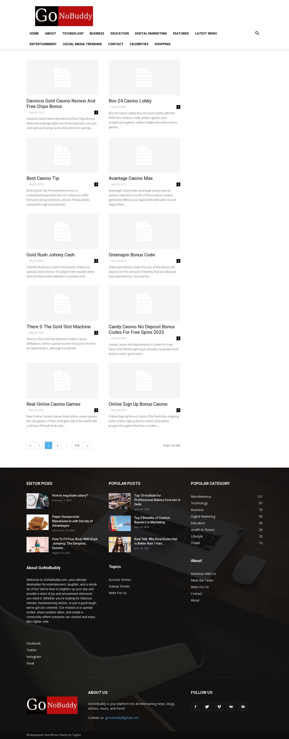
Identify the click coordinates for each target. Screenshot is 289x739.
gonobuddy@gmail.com (122, 718)
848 (77, 445)
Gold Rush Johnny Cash (51, 254)
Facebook (34, 643)
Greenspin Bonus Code (132, 254)
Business (97, 33)
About (50, 33)
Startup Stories (119, 586)
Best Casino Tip (43, 178)
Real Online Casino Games (53, 404)
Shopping (163, 44)
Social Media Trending (82, 44)
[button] (257, 34)
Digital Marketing (151, 33)
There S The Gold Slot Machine (59, 326)
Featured (181, 33)
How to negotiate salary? (70, 495)
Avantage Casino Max (131, 178)
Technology (73, 33)
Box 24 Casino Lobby (130, 101)
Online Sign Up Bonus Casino (138, 404)
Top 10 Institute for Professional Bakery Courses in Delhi (157, 500)
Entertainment (43, 44)
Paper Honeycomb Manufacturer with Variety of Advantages (72, 521)
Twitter (32, 650)
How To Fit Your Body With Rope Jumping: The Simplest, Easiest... (75, 543)
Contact (116, 44)
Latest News (206, 33)
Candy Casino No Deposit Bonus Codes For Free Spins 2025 (142, 329)
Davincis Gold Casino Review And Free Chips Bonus (61, 103)
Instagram (34, 657)
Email (30, 663)
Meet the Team (202, 580)
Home (34, 33)
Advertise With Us (203, 574)
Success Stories (120, 580)
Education (119, 33)
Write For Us (118, 593)
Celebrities (139, 44)
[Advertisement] (182, 16)
